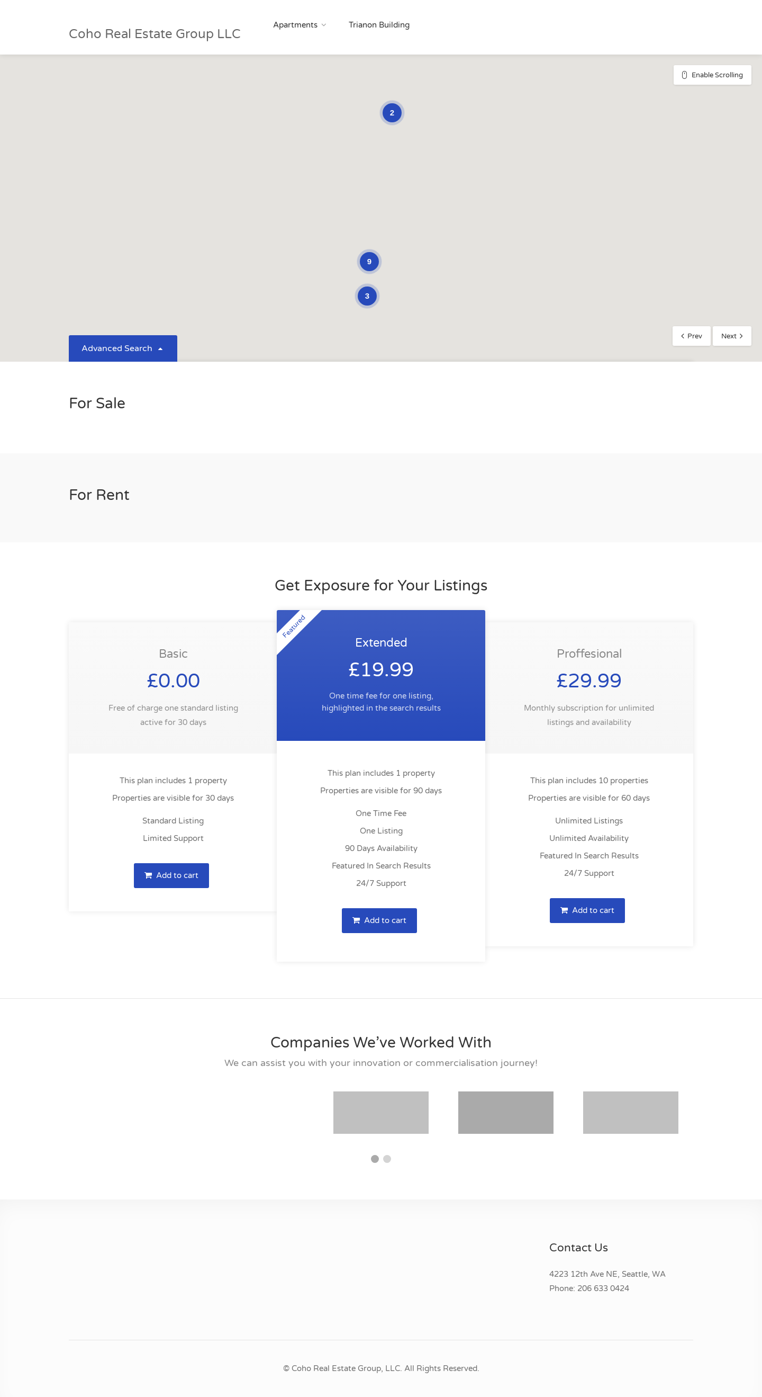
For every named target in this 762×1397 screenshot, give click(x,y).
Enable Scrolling (717, 75)
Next (729, 336)
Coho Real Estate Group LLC (155, 34)
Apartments (295, 25)
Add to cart (171, 875)
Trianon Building (379, 25)
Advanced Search (123, 348)
